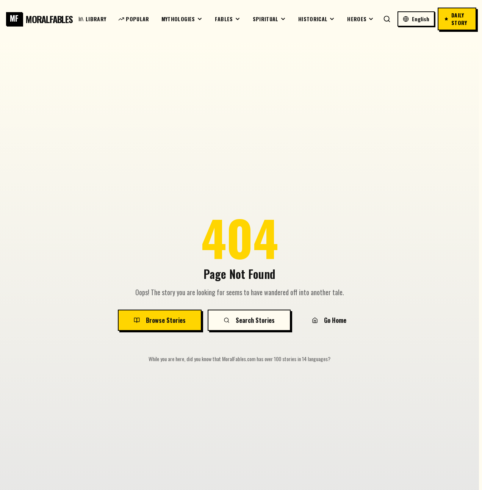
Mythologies (182, 19)
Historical (316, 19)
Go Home (329, 320)
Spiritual (269, 19)
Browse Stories (160, 320)
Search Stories (249, 320)
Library (92, 19)
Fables (228, 19)
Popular (133, 19)
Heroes (360, 19)
